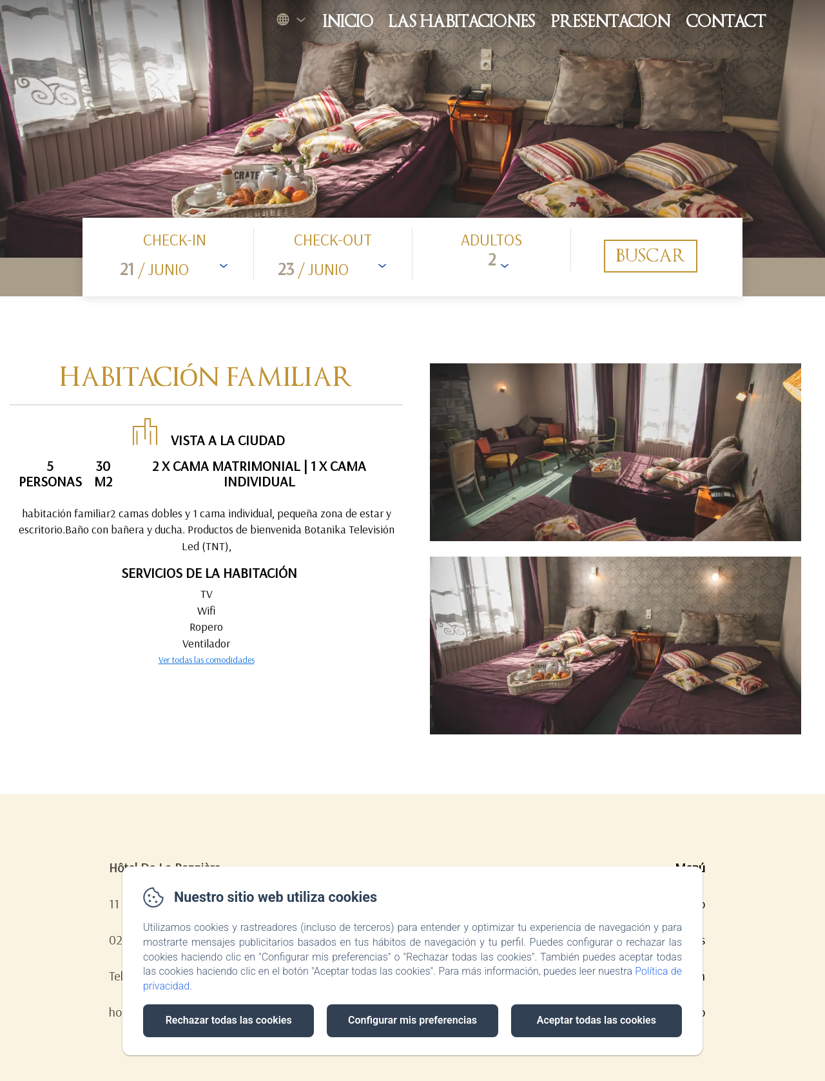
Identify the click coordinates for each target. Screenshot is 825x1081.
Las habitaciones (462, 21)
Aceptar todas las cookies (596, 1020)
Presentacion (610, 21)
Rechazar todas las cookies (229, 1020)
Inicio (348, 21)
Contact (726, 21)
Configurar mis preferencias (412, 1020)
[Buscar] (650, 256)
